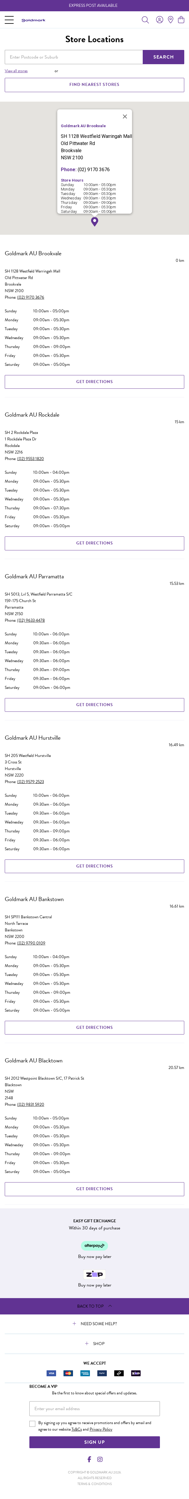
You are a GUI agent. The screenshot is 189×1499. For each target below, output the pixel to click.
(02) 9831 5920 (30, 1104)
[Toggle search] (145, 20)
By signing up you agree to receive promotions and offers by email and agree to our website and (94, 1426)
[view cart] (181, 20)
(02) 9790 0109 (31, 943)
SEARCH (163, 57)
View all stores (16, 71)
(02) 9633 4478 (31, 620)
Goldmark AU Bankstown (34, 899)
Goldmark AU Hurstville (33, 737)
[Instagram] (99, 1459)
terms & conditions (94, 1484)
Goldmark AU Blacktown (34, 1060)
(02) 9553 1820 (30, 459)
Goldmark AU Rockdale (32, 414)
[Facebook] (89, 1459)
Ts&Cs (77, 1429)
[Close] (125, 116)
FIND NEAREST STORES (94, 84)
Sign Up (94, 1442)
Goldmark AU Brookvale (33, 253)
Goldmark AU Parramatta (34, 576)
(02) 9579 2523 (30, 782)
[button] (94, 222)
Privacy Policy (101, 1429)
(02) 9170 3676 (30, 297)
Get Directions (94, 382)
